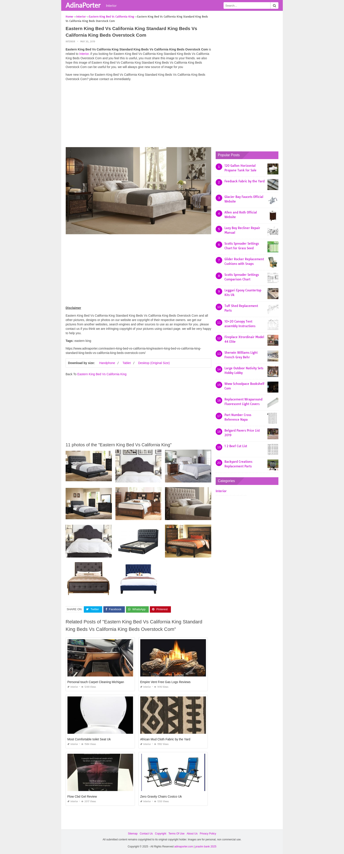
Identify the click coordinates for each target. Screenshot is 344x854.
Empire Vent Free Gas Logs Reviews (165, 682)
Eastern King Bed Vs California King (101, 374)
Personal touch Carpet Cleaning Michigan (95, 682)
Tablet (126, 363)
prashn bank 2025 (205, 846)
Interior (111, 5)
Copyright (160, 833)
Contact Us (146, 833)
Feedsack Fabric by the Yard (244, 181)
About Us (192, 833)
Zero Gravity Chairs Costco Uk (161, 796)
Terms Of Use (176, 833)
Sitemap (133, 833)
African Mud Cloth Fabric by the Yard (165, 739)
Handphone (107, 363)
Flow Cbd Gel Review (82, 796)
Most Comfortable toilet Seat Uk (89, 739)
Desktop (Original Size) (154, 363)
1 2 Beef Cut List (235, 446)
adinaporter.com (183, 846)
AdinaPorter (83, 5)
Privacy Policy (208, 833)
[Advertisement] (138, 115)
